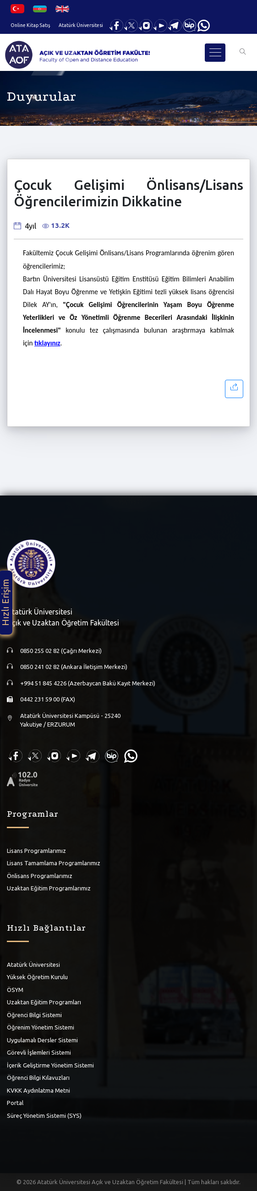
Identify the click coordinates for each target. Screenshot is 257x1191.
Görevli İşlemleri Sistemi (39, 1052)
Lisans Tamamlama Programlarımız (53, 863)
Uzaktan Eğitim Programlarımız (49, 888)
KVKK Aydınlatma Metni (38, 1090)
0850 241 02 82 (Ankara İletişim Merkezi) (73, 666)
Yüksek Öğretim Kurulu (37, 977)
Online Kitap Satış (30, 25)
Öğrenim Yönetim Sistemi (40, 1027)
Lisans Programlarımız (36, 850)
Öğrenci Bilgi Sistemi (34, 1015)
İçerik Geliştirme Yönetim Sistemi (50, 1065)
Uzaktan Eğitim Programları (44, 1002)
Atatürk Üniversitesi (81, 25)
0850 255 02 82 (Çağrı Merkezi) (61, 650)
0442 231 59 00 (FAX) (47, 699)
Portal (15, 1102)
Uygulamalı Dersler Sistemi (42, 1040)
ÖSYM (15, 989)
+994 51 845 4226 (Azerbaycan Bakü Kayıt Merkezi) (87, 683)
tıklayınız (47, 343)
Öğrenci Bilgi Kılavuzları (38, 1077)
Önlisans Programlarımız (39, 876)
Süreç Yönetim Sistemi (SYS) (44, 1115)
